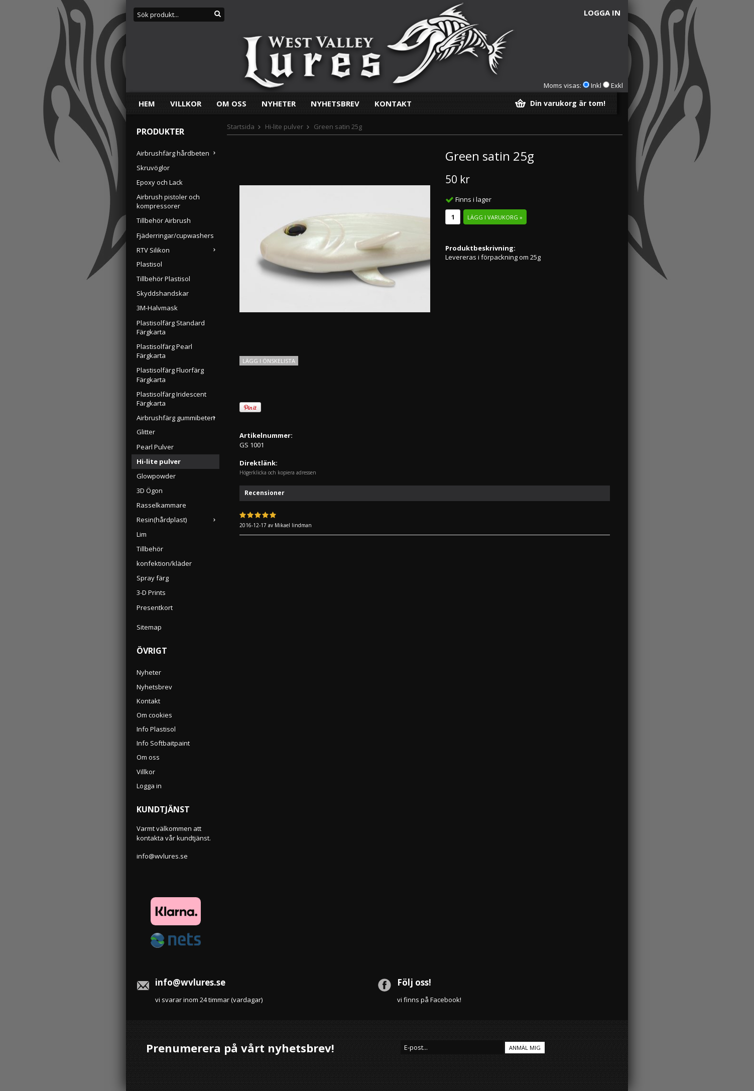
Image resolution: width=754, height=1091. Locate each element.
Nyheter (279, 103)
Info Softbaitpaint (163, 743)
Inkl (596, 85)
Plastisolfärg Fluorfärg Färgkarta (170, 375)
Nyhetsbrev (335, 103)
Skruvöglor (153, 167)
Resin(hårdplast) (178, 519)
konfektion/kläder (164, 563)
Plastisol (149, 264)
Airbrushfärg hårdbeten (178, 153)
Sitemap (149, 627)
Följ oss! (414, 982)
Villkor (185, 103)
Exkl (617, 85)
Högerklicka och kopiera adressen (277, 472)
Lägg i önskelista (268, 361)
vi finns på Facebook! (429, 999)
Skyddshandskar (163, 293)
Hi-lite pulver (159, 461)
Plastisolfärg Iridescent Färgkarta (171, 399)
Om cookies (154, 714)
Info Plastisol (156, 729)
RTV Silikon (178, 250)
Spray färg (153, 577)
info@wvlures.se (162, 856)
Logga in (602, 13)
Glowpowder (156, 475)
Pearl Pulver (155, 446)
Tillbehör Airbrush (164, 220)
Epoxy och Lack (160, 182)
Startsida (241, 126)
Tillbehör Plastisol (163, 278)
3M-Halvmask (157, 307)
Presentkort (155, 607)
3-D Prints (151, 592)
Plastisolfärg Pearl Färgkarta (164, 351)
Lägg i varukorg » (495, 217)
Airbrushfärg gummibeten (178, 417)
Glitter (146, 431)
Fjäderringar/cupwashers (175, 235)
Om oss (231, 103)
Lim (142, 534)
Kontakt (393, 103)
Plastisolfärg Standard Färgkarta (171, 327)
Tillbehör (150, 548)
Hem (147, 103)
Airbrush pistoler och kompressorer (168, 201)
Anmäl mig (525, 1047)
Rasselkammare (161, 505)
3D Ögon (150, 490)
